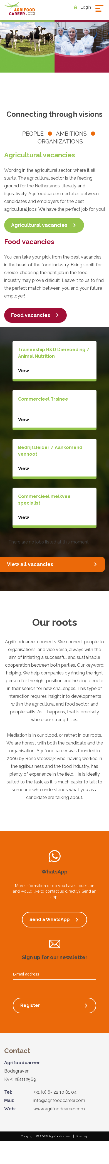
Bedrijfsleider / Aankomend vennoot (50, 451)
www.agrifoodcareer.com (59, 1108)
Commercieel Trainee (43, 399)
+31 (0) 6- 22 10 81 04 (55, 1092)
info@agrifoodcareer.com (59, 1100)
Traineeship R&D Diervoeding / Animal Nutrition (54, 353)
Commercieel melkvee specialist (44, 500)
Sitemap (82, 1136)
